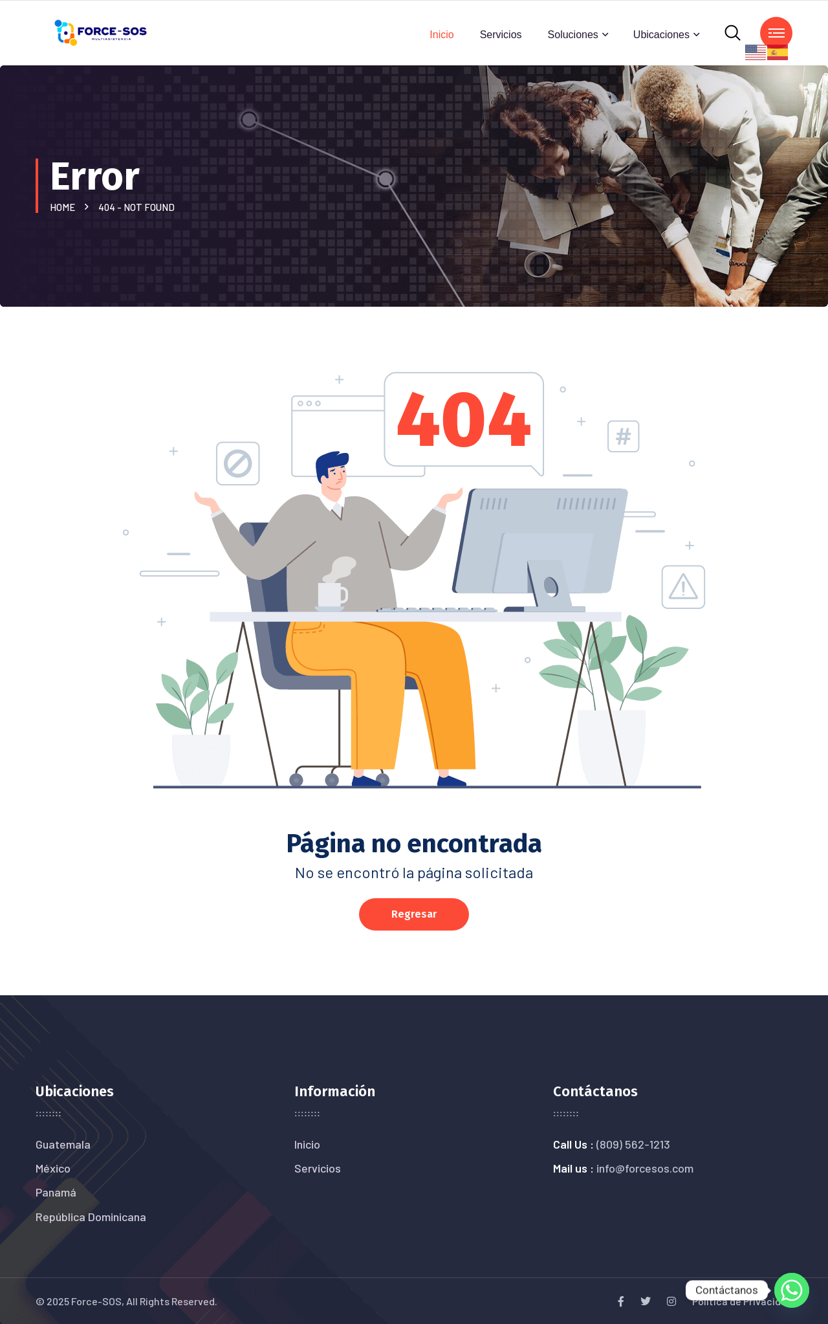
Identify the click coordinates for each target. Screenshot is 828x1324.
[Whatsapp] (791, 1290)
